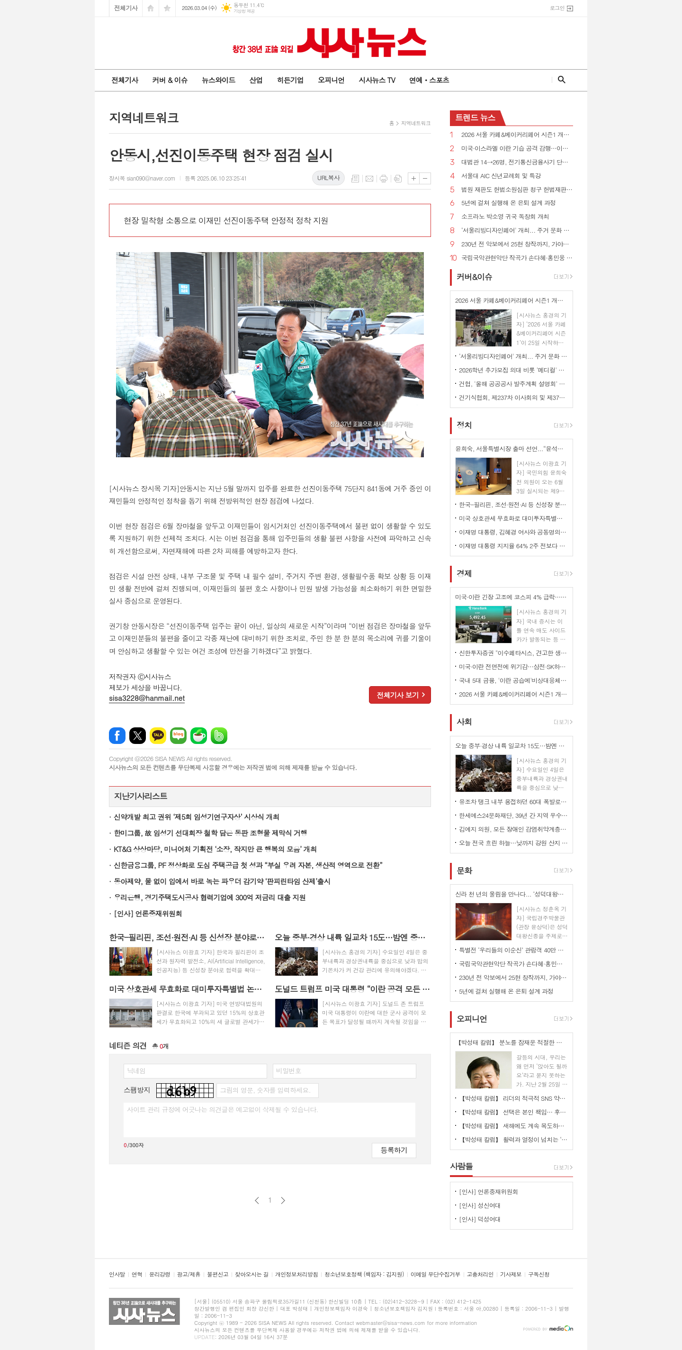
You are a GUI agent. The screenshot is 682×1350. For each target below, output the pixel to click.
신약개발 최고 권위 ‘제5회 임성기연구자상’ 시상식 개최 (196, 817)
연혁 (137, 1274)
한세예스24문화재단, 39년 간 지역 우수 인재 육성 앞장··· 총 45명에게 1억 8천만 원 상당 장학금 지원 (513, 815)
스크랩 (398, 178)
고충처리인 (480, 1274)
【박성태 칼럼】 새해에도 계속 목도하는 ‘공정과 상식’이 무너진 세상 (513, 1125)
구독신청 (538, 1274)
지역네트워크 (416, 123)
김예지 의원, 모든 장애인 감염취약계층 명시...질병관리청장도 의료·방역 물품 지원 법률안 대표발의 (513, 829)
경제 (464, 573)
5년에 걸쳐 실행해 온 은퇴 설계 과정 (508, 203)
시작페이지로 (151, 8)
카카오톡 (158, 735)
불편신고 (217, 1274)
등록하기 (394, 1150)
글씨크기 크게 (414, 178)
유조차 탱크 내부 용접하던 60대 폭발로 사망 (513, 801)
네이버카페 (198, 735)
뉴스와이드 (218, 80)
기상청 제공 (244, 11)
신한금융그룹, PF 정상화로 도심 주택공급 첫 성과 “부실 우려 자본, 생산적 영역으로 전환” (248, 865)
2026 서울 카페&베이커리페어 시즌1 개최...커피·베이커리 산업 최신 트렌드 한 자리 (517, 135)
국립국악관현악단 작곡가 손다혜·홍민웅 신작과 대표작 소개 (517, 258)
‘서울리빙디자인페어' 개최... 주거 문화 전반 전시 (517, 231)
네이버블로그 (178, 735)
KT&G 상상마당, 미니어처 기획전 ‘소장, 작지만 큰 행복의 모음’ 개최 (215, 849)
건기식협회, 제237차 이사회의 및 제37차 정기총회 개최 (513, 397)
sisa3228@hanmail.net (147, 698)
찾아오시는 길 (252, 1274)
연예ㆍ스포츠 (429, 80)
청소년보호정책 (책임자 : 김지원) (364, 1274)
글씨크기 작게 (425, 178)
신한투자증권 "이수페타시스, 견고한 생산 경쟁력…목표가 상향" (513, 652)
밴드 (219, 735)
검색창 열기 (559, 79)
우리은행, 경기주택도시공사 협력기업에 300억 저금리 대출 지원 (209, 897)
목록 (355, 178)
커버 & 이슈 (169, 80)
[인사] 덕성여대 (480, 1218)
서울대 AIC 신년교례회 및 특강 (501, 176)
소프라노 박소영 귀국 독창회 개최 (505, 217)
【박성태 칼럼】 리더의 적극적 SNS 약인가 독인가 (513, 1098)
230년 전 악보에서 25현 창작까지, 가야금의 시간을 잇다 (517, 244)
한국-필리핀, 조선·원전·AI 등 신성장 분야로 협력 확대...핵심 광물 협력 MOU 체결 (513, 504)
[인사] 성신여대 (480, 1205)
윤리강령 (159, 1274)
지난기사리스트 (140, 796)
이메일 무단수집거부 (435, 1274)
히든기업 (290, 80)
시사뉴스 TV (377, 80)
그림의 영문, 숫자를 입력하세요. (265, 1090)
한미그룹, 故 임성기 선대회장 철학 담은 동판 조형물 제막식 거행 (210, 833)
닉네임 (136, 1070)
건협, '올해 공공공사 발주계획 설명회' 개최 (513, 383)
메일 (369, 178)
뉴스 (475, 117)
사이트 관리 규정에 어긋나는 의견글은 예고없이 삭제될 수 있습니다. (222, 1109)
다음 (283, 1200)
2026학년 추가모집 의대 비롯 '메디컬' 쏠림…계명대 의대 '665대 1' (513, 369)
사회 (464, 722)
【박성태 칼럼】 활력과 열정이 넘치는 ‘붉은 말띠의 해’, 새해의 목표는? (513, 1139)
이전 (256, 1200)
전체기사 (125, 7)
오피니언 (331, 80)
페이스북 (117, 735)
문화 (464, 870)
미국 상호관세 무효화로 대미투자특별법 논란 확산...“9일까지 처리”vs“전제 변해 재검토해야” (513, 518)
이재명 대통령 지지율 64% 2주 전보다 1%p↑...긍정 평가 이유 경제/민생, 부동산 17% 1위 (513, 545)
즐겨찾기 (167, 8)
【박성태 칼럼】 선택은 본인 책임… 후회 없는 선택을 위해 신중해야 (513, 1111)
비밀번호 (288, 1070)
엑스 (137, 735)
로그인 (557, 7)
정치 (464, 425)
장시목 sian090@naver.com (142, 178)
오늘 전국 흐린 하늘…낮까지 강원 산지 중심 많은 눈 (513, 842)
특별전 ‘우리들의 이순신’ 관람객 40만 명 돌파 (513, 949)
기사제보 (510, 1274)
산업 (255, 80)
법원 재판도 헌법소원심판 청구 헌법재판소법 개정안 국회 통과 (517, 190)
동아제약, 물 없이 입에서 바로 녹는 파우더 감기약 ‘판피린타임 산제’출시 (222, 881)
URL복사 (328, 177)
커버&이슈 (474, 276)
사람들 (461, 1166)
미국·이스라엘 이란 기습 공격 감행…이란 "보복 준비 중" (517, 149)
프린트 (383, 178)
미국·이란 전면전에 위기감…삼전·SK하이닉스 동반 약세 (513, 666)
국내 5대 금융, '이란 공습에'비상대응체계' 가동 (513, 680)
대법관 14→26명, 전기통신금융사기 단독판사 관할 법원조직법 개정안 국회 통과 (517, 162)
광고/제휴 (188, 1274)
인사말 (117, 1274)
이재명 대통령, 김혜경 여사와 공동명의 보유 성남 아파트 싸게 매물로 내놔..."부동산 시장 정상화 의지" (513, 531)
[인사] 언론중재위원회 (148, 913)
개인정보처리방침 (296, 1274)
